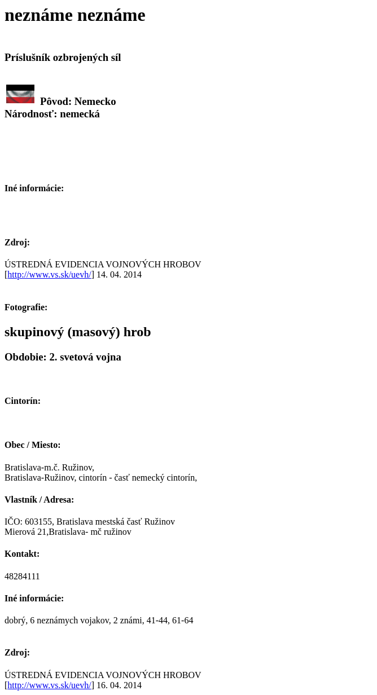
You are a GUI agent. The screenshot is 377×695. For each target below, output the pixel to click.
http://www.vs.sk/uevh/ (49, 274)
